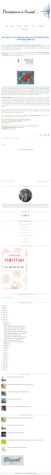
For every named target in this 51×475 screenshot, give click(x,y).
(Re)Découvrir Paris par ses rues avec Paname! (14, 341)
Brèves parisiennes (24, 226)
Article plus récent (8, 181)
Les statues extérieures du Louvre (14, 399)
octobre (6, 343)
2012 (4, 362)
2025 (4, 307)
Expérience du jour (24, 229)
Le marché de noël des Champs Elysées (15, 432)
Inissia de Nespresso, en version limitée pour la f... (14, 338)
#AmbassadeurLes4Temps (24, 224)
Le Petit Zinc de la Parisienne (24, 235)
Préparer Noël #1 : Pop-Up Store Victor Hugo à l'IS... (15, 328)
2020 (4, 310)
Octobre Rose (24, 238)
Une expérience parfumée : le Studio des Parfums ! (18, 391)
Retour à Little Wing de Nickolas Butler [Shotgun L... (15, 326)
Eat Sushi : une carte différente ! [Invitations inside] (18, 406)
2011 (4, 364)
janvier (5, 359)
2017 (4, 316)
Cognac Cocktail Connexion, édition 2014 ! (13, 340)
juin (5, 350)
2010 (4, 366)
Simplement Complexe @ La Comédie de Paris (17, 447)
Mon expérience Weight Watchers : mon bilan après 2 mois (20, 384)
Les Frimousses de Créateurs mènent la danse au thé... (15, 331)
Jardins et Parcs (24, 232)
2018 (4, 314)
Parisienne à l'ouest (21, 473)
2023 (4, 309)
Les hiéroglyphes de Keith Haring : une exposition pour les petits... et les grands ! (25, 440)
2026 (4, 305)
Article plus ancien (43, 181)
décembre (6, 322)
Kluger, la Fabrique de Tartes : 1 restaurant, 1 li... (14, 329)
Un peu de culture (14, 138)
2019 (4, 312)
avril (5, 354)
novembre (6, 324)
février (5, 357)
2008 (4, 369)
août (5, 347)
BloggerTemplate (33, 473)
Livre (6, 138)
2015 (4, 319)
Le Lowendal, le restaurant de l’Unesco (15, 377)
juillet (5, 348)
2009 (4, 367)
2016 (4, 317)
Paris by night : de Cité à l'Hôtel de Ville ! (12, 335)
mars (5, 355)
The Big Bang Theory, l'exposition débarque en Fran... (15, 336)
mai (5, 352)
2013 (4, 360)
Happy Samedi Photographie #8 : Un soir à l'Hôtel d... (15, 333)
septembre (6, 345)
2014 (4, 321)
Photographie (24, 241)
